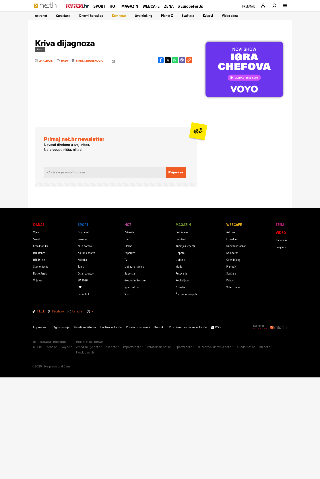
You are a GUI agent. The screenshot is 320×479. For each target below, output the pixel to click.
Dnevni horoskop (91, 15)
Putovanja (181, 375)
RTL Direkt (39, 361)
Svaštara (188, 15)
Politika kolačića (111, 428)
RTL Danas (39, 354)
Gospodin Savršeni (135, 382)
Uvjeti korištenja (85, 428)
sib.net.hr (112, 448)
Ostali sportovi (86, 375)
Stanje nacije (40, 368)
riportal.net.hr (184, 448)
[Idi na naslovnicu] (48, 10)
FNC (80, 389)
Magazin (129, 6)
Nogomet (83, 334)
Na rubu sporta (86, 354)
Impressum (40, 428)
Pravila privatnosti (138, 428)
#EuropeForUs (190, 6)
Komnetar (119, 15)
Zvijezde (129, 334)
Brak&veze (182, 334)
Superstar (130, 375)
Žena (169, 6)
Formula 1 (83, 395)
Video (281, 334)
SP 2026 (83, 382)
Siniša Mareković (89, 198)
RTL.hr (37, 448)
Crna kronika (40, 347)
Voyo (127, 395)
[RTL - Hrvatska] (260, 429)
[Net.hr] (279, 429)
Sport (99, 6)
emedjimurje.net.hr (89, 448)
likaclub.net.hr (85, 454)
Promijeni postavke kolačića (188, 428)
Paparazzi (129, 354)
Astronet (41, 15)
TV (125, 361)
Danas (39, 326)
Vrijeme (37, 382)
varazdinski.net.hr (159, 448)
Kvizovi (208, 15)
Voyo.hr (66, 448)
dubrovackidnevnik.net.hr (215, 448)
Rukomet (83, 340)
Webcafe (151, 6)
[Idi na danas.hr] (77, 6)
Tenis (81, 368)
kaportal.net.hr (133, 448)
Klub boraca (85, 347)
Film (126, 340)
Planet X (167, 15)
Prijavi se (175, 273)
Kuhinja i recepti (185, 347)
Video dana (230, 15)
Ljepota (180, 354)
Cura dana (63, 15)
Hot (113, 6)
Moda (179, 368)
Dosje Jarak (40, 375)
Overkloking (143, 15)
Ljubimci (181, 361)
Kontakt (159, 428)
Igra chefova (131, 389)
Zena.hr (52, 448)
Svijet (36, 340)
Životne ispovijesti (186, 395)
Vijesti (36, 334)
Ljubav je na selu (134, 368)
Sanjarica (281, 348)
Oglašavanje (61, 428)
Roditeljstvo (183, 382)
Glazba (128, 347)
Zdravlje (180, 389)
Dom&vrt (181, 340)
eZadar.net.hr (246, 448)
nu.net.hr (265, 448)
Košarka (82, 361)
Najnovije (281, 342)
